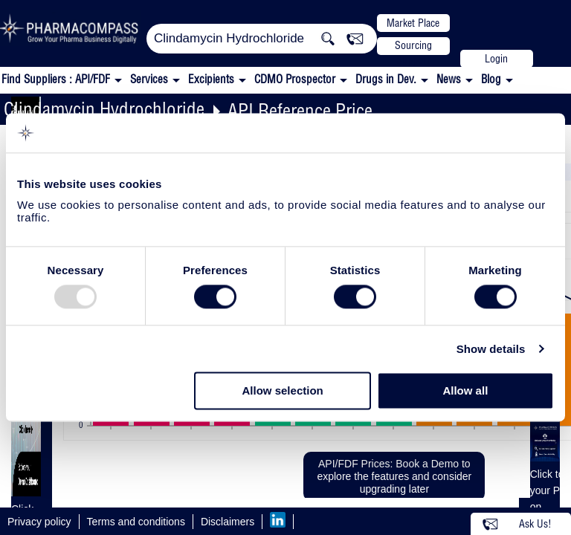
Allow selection (282, 391)
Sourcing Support (413, 47)
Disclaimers (227, 522)
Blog (491, 79)
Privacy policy (39, 522)
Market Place (413, 23)
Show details (491, 349)
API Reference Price (300, 110)
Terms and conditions (136, 522)
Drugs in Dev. (385, 79)
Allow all (465, 391)
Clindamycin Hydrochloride (104, 108)
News (448, 79)
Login (496, 58)
